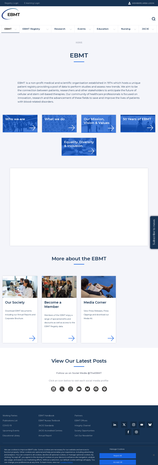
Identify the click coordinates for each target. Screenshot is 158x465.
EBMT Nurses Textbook (49, 421)
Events (84, 30)
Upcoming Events (11, 431)
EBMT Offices (81, 421)
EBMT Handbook (46, 416)
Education (106, 30)
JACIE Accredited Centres (50, 431)
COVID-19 (7, 426)
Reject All (118, 456)
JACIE (148, 29)
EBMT (10, 30)
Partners (78, 416)
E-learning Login (32, 3)
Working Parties (10, 416)
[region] (79, 455)
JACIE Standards (46, 426)
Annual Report (45, 436)
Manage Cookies (117, 449)
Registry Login (11, 3)
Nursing (128, 30)
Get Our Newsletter (84, 436)
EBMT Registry (35, 30)
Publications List (10, 421)
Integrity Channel (82, 426)
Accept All (117, 462)
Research (63, 30)
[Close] (154, 455)
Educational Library (11, 436)
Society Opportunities (84, 431)
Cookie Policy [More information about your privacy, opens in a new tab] (66, 462)
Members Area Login (143, 3)
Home (79, 42)
